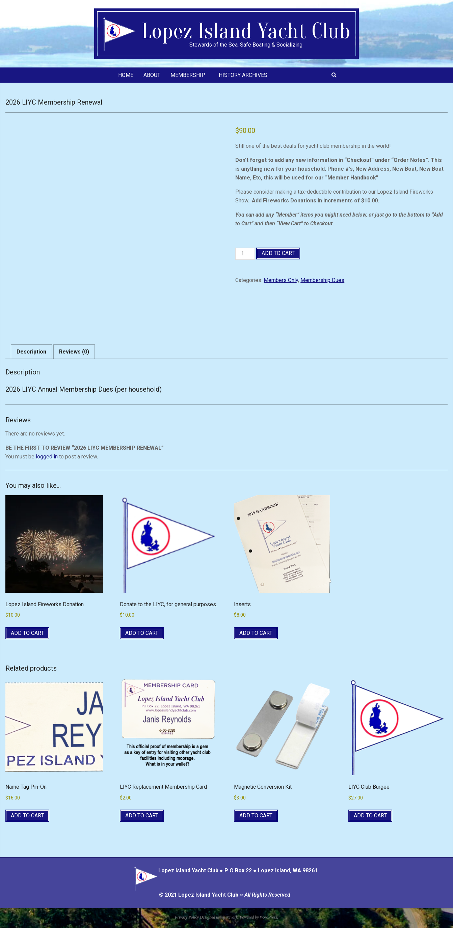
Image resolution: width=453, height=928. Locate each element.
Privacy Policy (187, 917)
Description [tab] (31, 351)
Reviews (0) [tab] (74, 351)
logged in (47, 456)
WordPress (268, 917)
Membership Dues (322, 280)
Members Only (281, 280)
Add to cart (278, 253)
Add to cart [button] (27, 633)
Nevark (232, 917)
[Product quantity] (245, 254)
